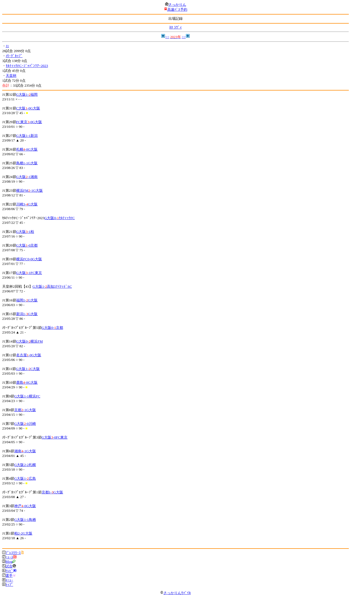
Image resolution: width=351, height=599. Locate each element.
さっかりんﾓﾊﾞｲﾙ (175, 593)
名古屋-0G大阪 (28, 355)
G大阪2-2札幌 (25, 465)
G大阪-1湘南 (27, 177)
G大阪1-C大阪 (28, 369)
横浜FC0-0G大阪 (29, 259)
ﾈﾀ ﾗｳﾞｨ (175, 27)
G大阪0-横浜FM (29, 341)
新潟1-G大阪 (27, 314)
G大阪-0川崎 (25, 424)
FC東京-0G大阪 (29, 122)
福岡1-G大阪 (27, 300)
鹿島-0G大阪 (27, 382)
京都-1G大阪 (25, 410)
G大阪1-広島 (25, 478)
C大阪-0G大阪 (28, 108)
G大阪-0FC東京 (55, 437)
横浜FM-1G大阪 (29, 190)
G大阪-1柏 (25, 232)
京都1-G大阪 (52, 492)
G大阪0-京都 (52, 328)
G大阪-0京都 (27, 245)
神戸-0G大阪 (25, 506)
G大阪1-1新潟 (27, 136)
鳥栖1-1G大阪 (27, 163)
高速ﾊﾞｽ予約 (177, 9)
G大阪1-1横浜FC (27, 396)
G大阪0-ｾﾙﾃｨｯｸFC (59, 218)
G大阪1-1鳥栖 (25, 520)
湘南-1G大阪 (25, 451)
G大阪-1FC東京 (29, 273)
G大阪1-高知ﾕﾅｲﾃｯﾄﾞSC (52, 286)
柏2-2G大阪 (23, 533)
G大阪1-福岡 (27, 94)
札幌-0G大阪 (27, 149)
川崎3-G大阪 (27, 204)
